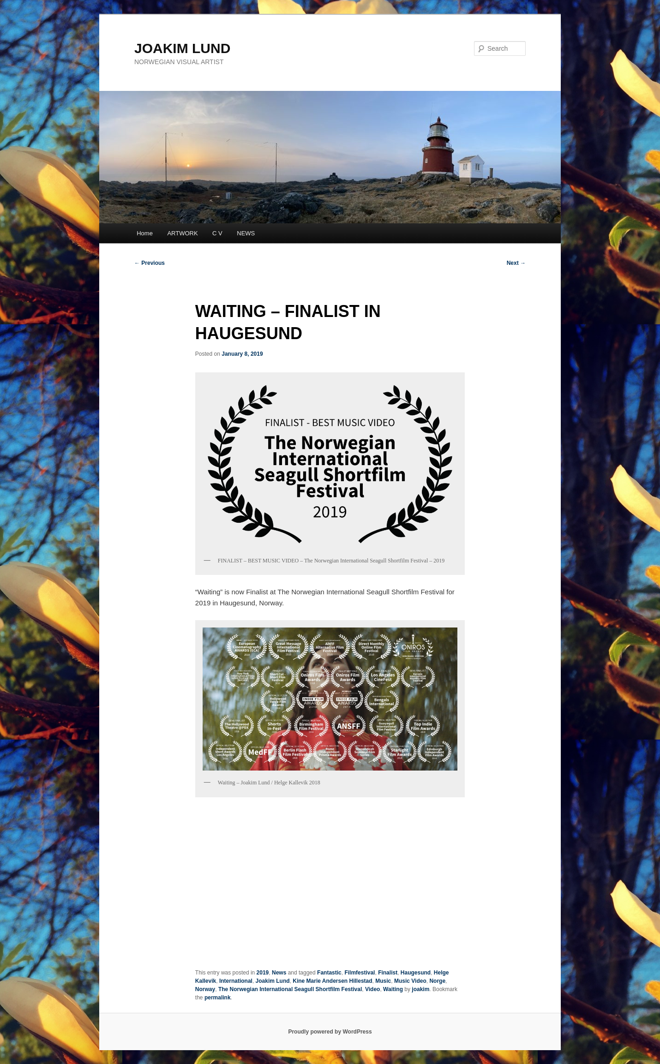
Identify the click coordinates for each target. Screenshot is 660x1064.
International (235, 981)
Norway (205, 989)
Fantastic (329, 972)
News (279, 972)
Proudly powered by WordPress (330, 1031)
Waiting (393, 989)
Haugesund (416, 972)
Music (383, 981)
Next (516, 263)
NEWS (246, 233)
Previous (149, 263)
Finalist (387, 972)
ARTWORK (182, 233)
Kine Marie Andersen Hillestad (332, 981)
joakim (420, 989)
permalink (217, 997)
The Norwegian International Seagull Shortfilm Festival (290, 989)
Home (145, 233)
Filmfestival (359, 972)
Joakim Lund (273, 981)
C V (217, 233)
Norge (437, 981)
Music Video (410, 981)
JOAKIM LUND (182, 48)
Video (372, 989)
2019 (263, 972)
